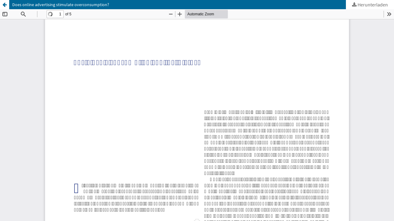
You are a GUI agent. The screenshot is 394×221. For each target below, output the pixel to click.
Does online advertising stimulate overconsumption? (60, 4)
